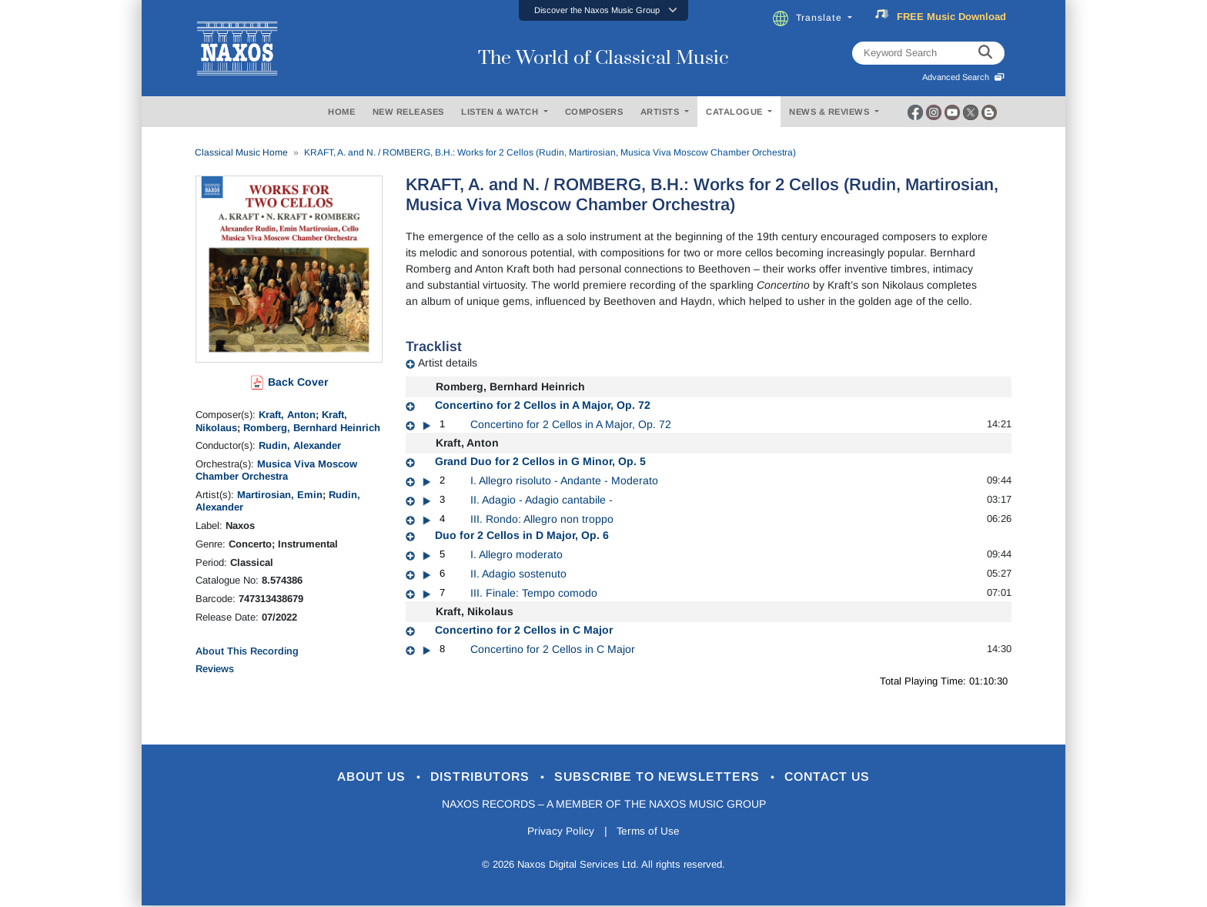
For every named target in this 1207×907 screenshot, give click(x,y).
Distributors (476, 777)
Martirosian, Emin (280, 494)
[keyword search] (985, 53)
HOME (341, 111)
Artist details (447, 362)
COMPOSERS (594, 111)
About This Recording (247, 651)
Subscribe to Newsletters (663, 777)
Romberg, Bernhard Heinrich (311, 427)
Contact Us (841, 777)
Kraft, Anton (287, 414)
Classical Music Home (241, 152)
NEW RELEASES (408, 111)
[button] (603, 10)
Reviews (215, 668)
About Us (360, 777)
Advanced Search (963, 77)
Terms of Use (649, 832)
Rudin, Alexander (300, 445)
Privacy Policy (559, 832)
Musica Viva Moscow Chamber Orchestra (276, 470)
